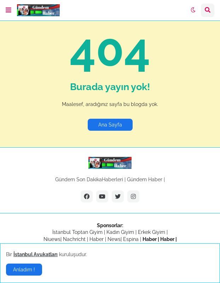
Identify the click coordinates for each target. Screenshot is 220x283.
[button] (8, 10)
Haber (97, 239)
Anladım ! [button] (24, 269)
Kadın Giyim (120, 232)
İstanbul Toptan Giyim (77, 232)
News (114, 239)
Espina (131, 239)
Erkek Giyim (151, 232)
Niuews (52, 239)
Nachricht (75, 239)
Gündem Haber (144, 179)
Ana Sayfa (110, 125)
